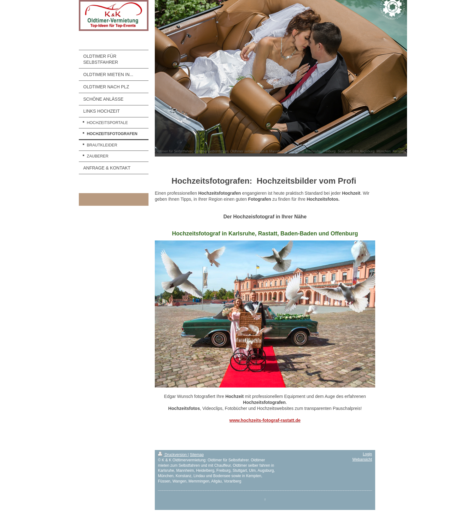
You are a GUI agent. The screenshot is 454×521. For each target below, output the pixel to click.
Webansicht (362, 459)
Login (367, 454)
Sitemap (197, 455)
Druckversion (173, 455)
